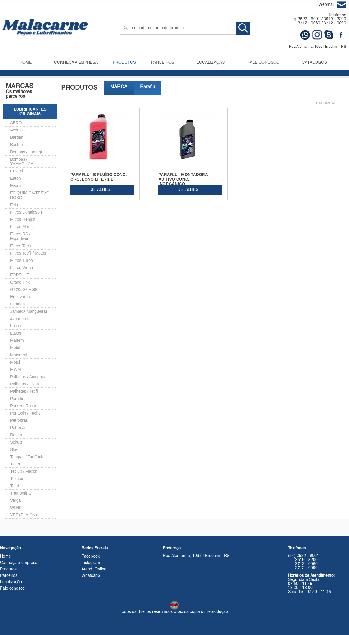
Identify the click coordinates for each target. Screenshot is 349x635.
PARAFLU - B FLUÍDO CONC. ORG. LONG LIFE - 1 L (98, 177)
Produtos (8, 569)
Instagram (90, 563)
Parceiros (8, 576)
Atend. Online (93, 569)
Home (5, 556)
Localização (11, 582)
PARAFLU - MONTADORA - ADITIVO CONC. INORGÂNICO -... (184, 179)
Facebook (90, 556)
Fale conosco (12, 588)
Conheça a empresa (19, 563)
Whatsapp (90, 576)
